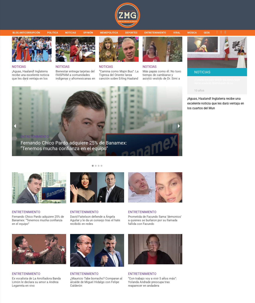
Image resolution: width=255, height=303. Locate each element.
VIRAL (176, 32)
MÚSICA (192, 32)
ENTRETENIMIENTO (155, 32)
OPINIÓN (88, 32)
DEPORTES (131, 32)
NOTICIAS (70, 32)
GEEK (207, 32)
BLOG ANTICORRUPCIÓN (26, 32)
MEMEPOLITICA (109, 32)
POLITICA (52, 32)
